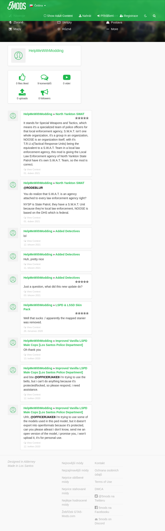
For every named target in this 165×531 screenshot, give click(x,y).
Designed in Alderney (21, 461)
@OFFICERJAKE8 (47, 377)
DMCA (99, 489)
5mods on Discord (103, 521)
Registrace (129, 15)
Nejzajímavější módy (75, 470)
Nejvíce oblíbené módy (72, 479)
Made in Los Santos (20, 465)
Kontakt (99, 463)
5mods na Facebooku (103, 510)
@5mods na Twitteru (104, 498)
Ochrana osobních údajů (106, 472)
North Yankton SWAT (70, 114)
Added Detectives (67, 231)
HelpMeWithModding (46, 51)
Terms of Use (103, 481)
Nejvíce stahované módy (74, 491)
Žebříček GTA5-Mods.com (72, 514)
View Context (32, 169)
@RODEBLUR (33, 187)
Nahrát (85, 15)
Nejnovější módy (72, 463)
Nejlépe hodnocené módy (74, 502)
